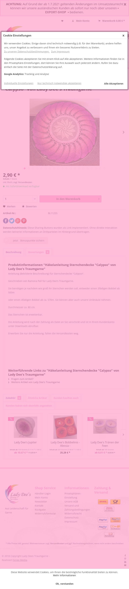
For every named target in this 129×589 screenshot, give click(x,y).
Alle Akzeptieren (113, 83)
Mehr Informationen (64, 575)
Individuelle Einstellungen (18, 83)
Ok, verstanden (64, 583)
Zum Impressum (60, 51)
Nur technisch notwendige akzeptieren (59, 83)
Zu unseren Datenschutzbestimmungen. (27, 51)
